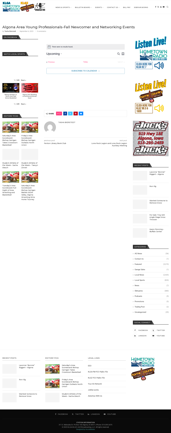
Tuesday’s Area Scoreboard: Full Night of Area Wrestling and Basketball (9, 190)
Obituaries (152, 291)
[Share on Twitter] (70, 113)
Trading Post (152, 307)
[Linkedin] (161, 7)
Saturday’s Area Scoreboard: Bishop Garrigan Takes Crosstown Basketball (9, 140)
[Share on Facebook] (65, 113)
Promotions (152, 301)
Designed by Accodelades (85, 429)
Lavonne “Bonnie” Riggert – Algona (157, 173)
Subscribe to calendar (84, 71)
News (152, 285)
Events (98, 7)
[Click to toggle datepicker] (54, 54)
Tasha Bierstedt (10, 31)
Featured (152, 264)
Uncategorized (152, 312)
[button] (23, 80)
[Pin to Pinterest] (76, 113)
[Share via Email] (81, 113)
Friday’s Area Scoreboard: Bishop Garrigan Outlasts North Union (28, 140)
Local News (152, 275)
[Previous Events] (50, 62)
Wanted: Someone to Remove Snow (159, 202)
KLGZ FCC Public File (96, 378)
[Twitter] (158, 7)
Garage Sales (152, 269)
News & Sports (62, 7)
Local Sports (152, 280)
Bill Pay (126, 7)
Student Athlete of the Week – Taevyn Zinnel (29, 165)
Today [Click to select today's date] (85, 62)
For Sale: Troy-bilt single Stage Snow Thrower (157, 217)
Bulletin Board (82, 7)
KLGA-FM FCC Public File (98, 372)
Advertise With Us (95, 396)
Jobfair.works (141, 7)
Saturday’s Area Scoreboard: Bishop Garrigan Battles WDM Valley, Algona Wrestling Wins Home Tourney (28, 193)
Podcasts (152, 296)
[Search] (167, 7)
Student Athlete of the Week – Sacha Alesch (10, 165)
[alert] (85, 47)
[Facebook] (155, 7)
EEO (89, 366)
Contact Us (112, 7)
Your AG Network (95, 384)
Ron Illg (153, 186)
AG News (152, 253)
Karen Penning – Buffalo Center (157, 230)
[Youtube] (163, 7)
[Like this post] (60, 113)
